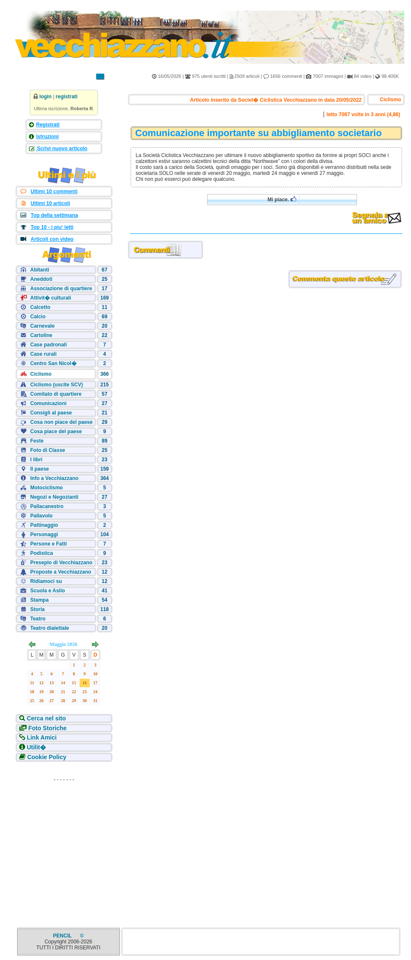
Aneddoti (41, 279)
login (45, 97)
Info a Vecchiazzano (54, 478)
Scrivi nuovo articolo (61, 148)
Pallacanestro (46, 506)
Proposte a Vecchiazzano (60, 572)
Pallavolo (41, 516)
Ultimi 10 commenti (54, 191)
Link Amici (42, 737)
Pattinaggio (44, 525)
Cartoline (41, 335)
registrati (66, 97)
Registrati (48, 125)
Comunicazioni (48, 403)
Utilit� (36, 747)
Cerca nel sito (46, 718)
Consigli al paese (51, 413)
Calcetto (40, 307)
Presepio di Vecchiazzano (61, 563)
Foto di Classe (47, 450)
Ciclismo (40, 374)
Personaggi (44, 534)
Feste (36, 441)
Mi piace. (282, 199)
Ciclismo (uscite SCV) (56, 385)
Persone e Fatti (48, 544)
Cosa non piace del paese (61, 422)
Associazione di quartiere (61, 288)
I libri (36, 460)
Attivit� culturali (50, 298)
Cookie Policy (46, 757)
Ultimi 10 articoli (50, 203)
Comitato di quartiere (56, 394)
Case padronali (48, 345)
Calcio (38, 317)
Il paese (39, 469)
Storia (37, 609)
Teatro (38, 619)
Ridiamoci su (46, 581)
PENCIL (63, 936)
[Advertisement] (63, 839)
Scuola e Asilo (47, 591)
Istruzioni (47, 137)
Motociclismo (46, 488)
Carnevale (42, 326)
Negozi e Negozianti (54, 497)
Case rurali (43, 354)
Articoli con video (52, 239)
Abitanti (39, 270)
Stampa (39, 600)
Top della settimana (54, 215)
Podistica (41, 553)
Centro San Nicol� (53, 363)
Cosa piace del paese (56, 431)
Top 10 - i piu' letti (52, 227)
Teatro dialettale (49, 628)
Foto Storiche (47, 728)
